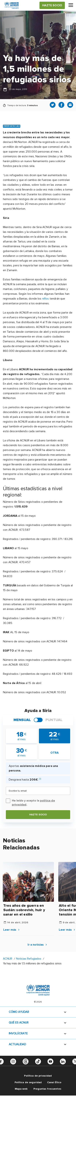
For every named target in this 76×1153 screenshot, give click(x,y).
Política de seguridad (28, 1082)
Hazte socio (38, 814)
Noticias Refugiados (28, 958)
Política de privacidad (38, 1075)
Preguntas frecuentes (47, 1088)
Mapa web (21, 1088)
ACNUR (7, 958)
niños (45, 298)
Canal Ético (54, 1082)
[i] (40, 778)
